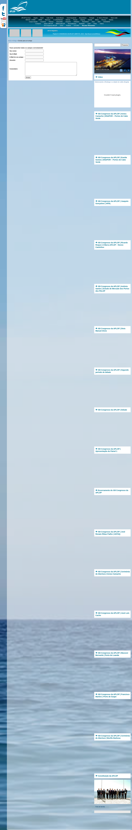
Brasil (42, 18)
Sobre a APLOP (48, 23)
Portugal (91, 18)
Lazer (89, 23)
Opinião (90, 20)
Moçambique (82, 18)
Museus (103, 20)
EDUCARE (59, 21)
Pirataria (68, 25)
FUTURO (76, 25)
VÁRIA (40, 20)
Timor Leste (114, 18)
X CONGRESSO (58, 20)
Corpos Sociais (33, 21)
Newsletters (85, 21)
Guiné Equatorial (71, 18)
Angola (36, 18)
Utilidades (76, 21)
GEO (99, 21)
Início (9, 40)
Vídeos (102, 23)
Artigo (15, 40)
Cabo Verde (49, 18)
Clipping (82, 20)
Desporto (68, 21)
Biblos (97, 20)
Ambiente (82, 23)
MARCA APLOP (60, 23)
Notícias (68, 20)
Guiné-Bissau (60, 18)
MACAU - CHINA (30, 20)
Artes (93, 21)
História (111, 20)
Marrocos (47, 20)
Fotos (95, 23)
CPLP (61, 25)
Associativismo (72, 23)
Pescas (75, 20)
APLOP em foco (26, 18)
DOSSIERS (106, 21)
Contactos (38, 23)
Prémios (51, 21)
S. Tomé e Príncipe (102, 18)
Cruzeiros (43, 21)
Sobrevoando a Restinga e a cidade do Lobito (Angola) (112, 82)
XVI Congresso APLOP (50, 25)
